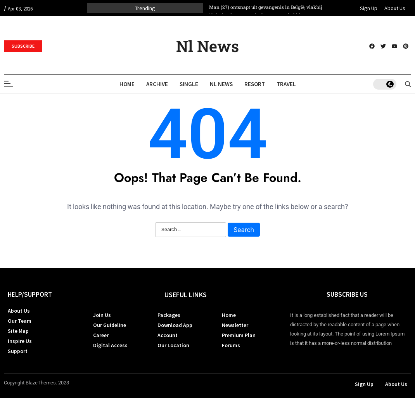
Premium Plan (239, 335)
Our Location (173, 345)
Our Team (19, 320)
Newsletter (235, 325)
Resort (254, 84)
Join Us (102, 314)
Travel (286, 84)
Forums (231, 345)
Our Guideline (109, 325)
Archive (157, 84)
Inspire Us (20, 340)
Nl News (207, 46)
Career (101, 335)
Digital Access (110, 345)
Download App (174, 325)
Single (189, 84)
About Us (394, 8)
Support (18, 351)
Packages (168, 314)
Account (167, 335)
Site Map (18, 330)
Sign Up (368, 8)
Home (127, 84)
